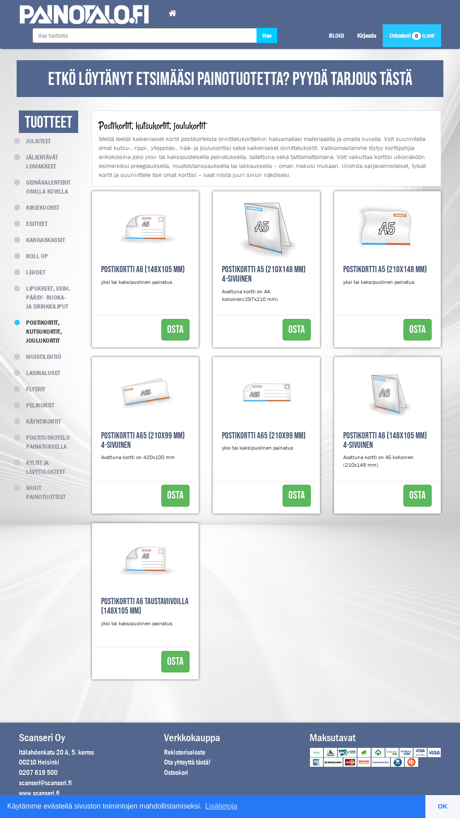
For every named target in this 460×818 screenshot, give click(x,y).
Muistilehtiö (40, 357)
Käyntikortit (40, 421)
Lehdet (32, 272)
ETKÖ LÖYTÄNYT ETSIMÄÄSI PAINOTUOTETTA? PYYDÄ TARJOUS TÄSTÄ (230, 79)
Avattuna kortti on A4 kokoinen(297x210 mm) (250, 295)
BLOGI (336, 35)
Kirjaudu (366, 35)
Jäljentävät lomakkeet (38, 161)
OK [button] (443, 806)
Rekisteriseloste (184, 752)
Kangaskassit (42, 240)
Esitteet (33, 224)
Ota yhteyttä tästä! (187, 762)
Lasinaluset (39, 373)
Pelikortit (36, 405)
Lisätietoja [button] (221, 806)
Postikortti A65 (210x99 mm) (263, 436)
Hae (266, 35)
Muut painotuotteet (42, 492)
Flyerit (32, 389)
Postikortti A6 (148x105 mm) (143, 270)
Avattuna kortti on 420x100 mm (138, 457)
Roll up (33, 256)
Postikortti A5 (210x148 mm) (385, 270)
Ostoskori (411, 35)
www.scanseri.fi (39, 793)
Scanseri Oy (42, 737)
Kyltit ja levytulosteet (42, 467)
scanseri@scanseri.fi (45, 782)
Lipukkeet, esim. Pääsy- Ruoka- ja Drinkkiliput (44, 297)
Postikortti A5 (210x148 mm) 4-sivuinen (263, 274)
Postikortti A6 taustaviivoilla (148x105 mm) (145, 606)
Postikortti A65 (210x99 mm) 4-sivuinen (143, 441)
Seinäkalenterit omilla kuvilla (45, 186)
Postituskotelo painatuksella (44, 442)
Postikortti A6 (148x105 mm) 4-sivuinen (385, 441)
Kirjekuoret (39, 207)
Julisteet (35, 141)
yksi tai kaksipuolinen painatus (136, 282)
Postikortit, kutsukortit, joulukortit (40, 331)
